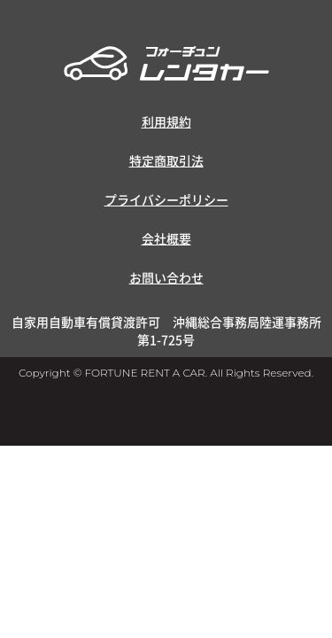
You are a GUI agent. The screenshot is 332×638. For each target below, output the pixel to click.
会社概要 (166, 238)
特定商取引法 (166, 160)
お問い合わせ (166, 277)
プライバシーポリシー (166, 199)
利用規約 (166, 121)
